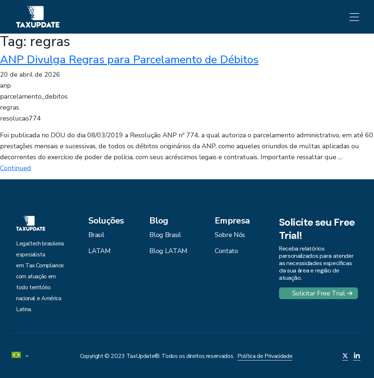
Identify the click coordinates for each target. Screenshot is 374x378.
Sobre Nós (230, 234)
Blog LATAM (168, 251)
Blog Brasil (165, 234)
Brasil (96, 234)
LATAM (99, 251)
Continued (15, 168)
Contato (226, 251)
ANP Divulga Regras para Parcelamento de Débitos (129, 59)
